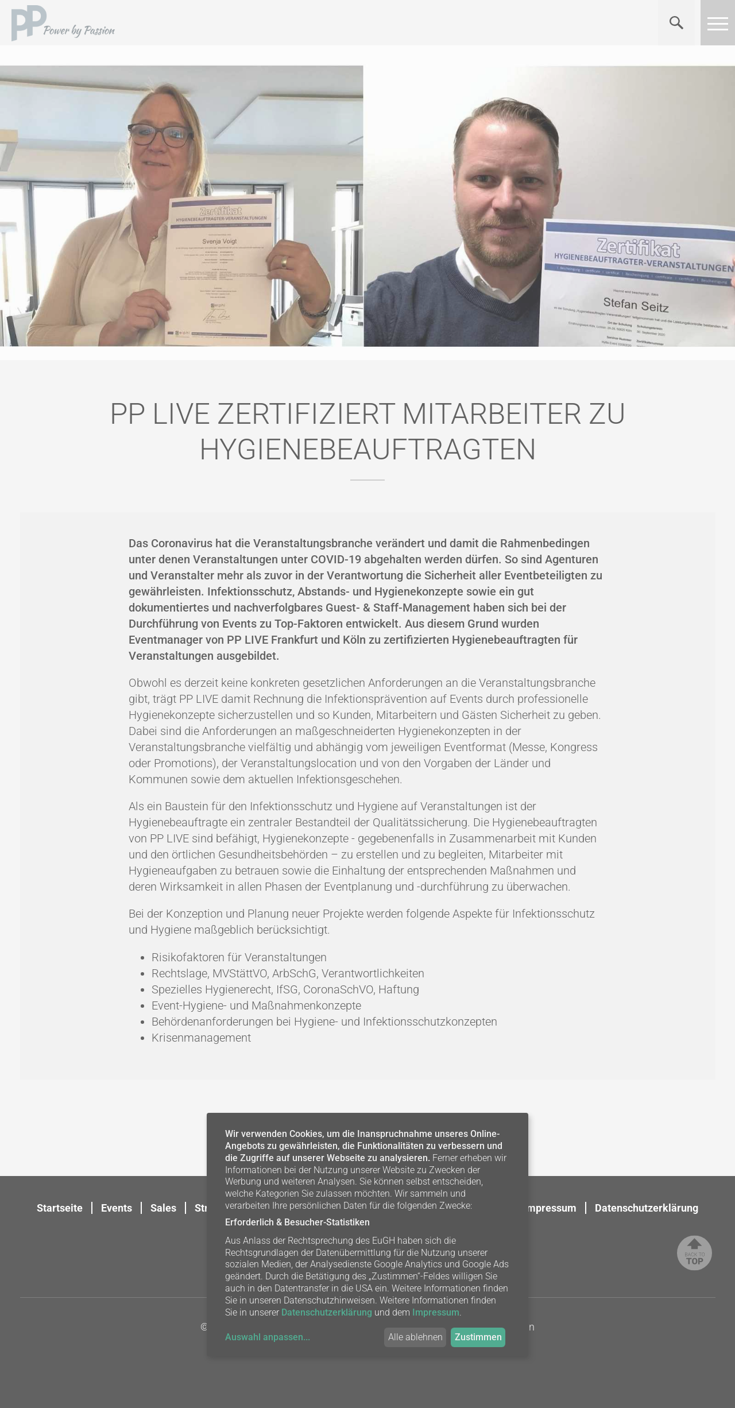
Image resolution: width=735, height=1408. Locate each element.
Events (116, 1208)
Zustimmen (478, 1337)
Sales (163, 1208)
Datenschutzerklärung (646, 1208)
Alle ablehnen (415, 1337)
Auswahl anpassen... (267, 1337)
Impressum (550, 1208)
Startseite (60, 1208)
